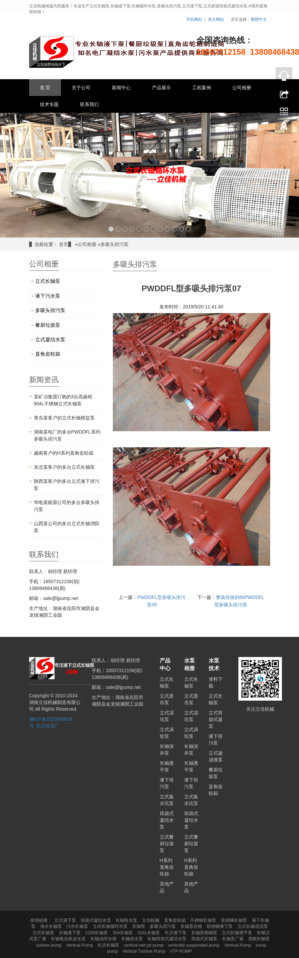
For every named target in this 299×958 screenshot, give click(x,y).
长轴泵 (139, 926)
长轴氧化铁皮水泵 (69, 938)
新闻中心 (121, 87)
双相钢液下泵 (220, 926)
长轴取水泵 (127, 920)
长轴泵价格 (192, 926)
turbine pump (49, 945)
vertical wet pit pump (144, 945)
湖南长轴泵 (259, 938)
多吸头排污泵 (114, 244)
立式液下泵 (65, 920)
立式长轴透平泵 (237, 932)
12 (188, 229)
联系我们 (89, 104)
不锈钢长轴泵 (204, 920)
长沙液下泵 (176, 932)
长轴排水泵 (132, 938)
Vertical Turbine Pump (144, 951)
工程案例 (201, 87)
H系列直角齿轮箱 (167, 867)
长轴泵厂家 (233, 938)
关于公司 (81, 87)
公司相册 (241, 87)
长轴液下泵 (70, 932)
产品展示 (161, 87)
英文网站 (216, 19)
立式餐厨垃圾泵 (167, 843)
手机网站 (194, 19)
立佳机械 (151, 920)
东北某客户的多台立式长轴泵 (64, 467)
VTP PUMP (181, 951)
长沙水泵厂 (48, 725)
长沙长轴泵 (109, 945)
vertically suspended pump (194, 945)
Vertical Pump (80, 945)
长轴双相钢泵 (205, 932)
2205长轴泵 (97, 932)
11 (181, 229)
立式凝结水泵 (50, 339)
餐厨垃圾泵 (47, 325)
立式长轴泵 (47, 281)
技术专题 (49, 104)
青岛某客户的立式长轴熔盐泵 (64, 417)
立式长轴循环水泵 (111, 926)
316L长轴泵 (149, 932)
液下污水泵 (47, 296)
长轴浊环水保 (104, 938)
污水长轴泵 (77, 926)
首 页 (45, 87)
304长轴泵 (123, 932)
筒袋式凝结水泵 (167, 820)
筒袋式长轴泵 (205, 938)
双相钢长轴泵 (234, 920)
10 (174, 229)
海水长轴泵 (51, 926)
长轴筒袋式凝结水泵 (167, 938)
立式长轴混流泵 (252, 926)
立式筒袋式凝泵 (216, 719)
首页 (63, 244)
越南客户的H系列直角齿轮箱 (63, 453)
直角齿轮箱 (47, 354)
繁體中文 (259, 19)
